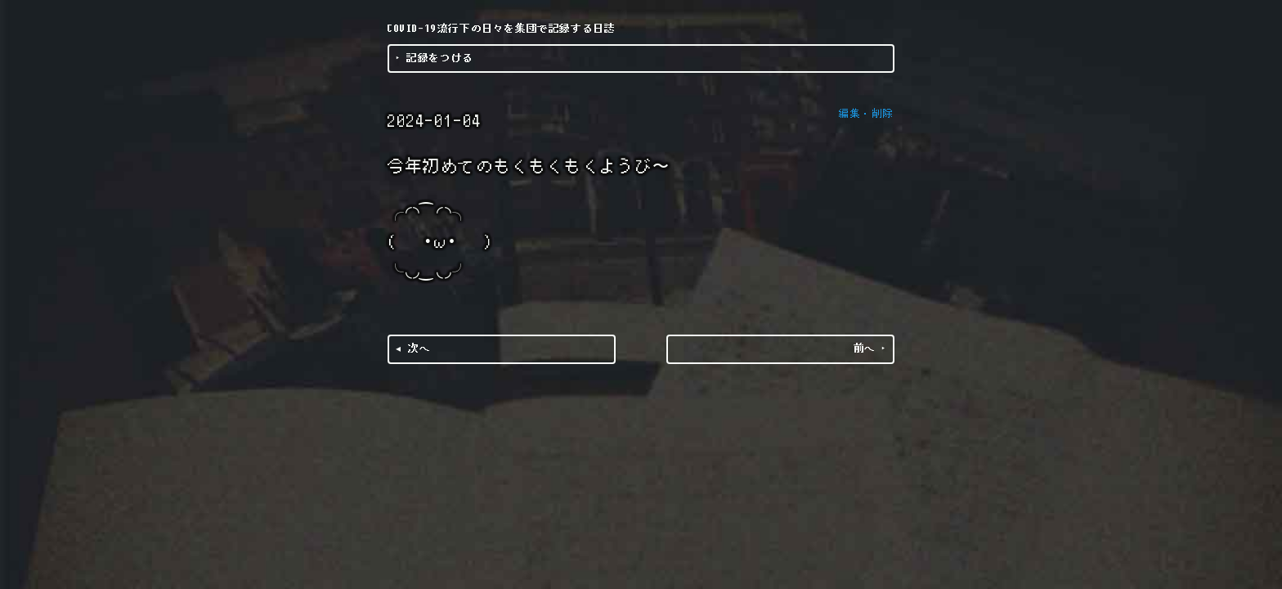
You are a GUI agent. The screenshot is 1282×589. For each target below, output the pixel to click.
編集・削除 (866, 113)
